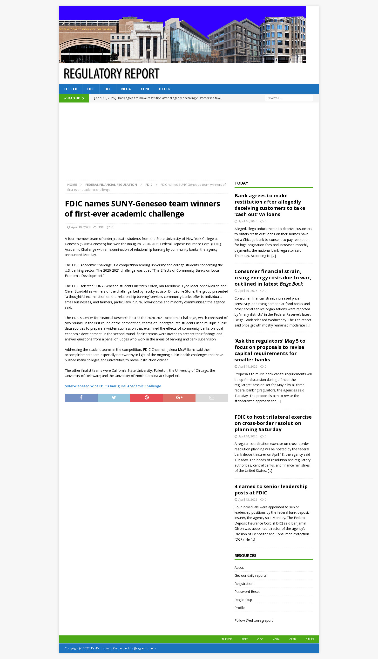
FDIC (90, 89)
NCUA (126, 89)
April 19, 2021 (80, 227)
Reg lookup (243, 599)
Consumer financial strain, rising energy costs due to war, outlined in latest (273, 277)
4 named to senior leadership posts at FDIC (271, 489)
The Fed (70, 89)
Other (164, 89)
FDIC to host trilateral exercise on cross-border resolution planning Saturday (273, 423)
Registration (244, 583)
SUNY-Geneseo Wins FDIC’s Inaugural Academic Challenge (113, 386)
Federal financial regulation (111, 184)
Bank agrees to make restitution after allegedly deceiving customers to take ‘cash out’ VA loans (270, 205)
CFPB (145, 89)
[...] (273, 255)
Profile (240, 607)
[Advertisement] (189, 144)
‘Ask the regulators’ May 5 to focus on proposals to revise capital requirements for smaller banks (270, 350)
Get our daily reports (251, 575)
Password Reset (247, 591)
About (239, 567)
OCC (107, 89)
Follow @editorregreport (254, 620)
